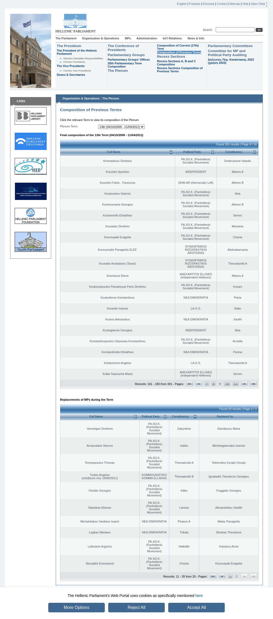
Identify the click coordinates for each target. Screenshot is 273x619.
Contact (222, 3)
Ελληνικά (208, 3)
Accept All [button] (196, 607)
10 (227, 384)
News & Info (195, 38)
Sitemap (234, 3)
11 (235, 384)
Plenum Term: (69, 126)
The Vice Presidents (71, 66)
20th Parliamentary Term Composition (125, 65)
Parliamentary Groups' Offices (129, 59)
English (182, 3)
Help (245, 3)
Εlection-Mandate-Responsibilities (83, 58)
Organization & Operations (100, 38)
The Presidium (69, 46)
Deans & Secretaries (71, 74)
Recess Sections (171, 56)
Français (194, 3)
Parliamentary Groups (126, 55)
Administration (146, 38)
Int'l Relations (172, 38)
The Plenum (118, 71)
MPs (128, 38)
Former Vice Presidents (77, 70)
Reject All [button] (137, 607)
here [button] (199, 595)
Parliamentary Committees (230, 46)
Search (208, 29)
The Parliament (66, 38)
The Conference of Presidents (123, 48)
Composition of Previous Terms (179, 52)
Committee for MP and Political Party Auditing (227, 53)
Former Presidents (74, 61)
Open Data (258, 3)
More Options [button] (76, 607)
